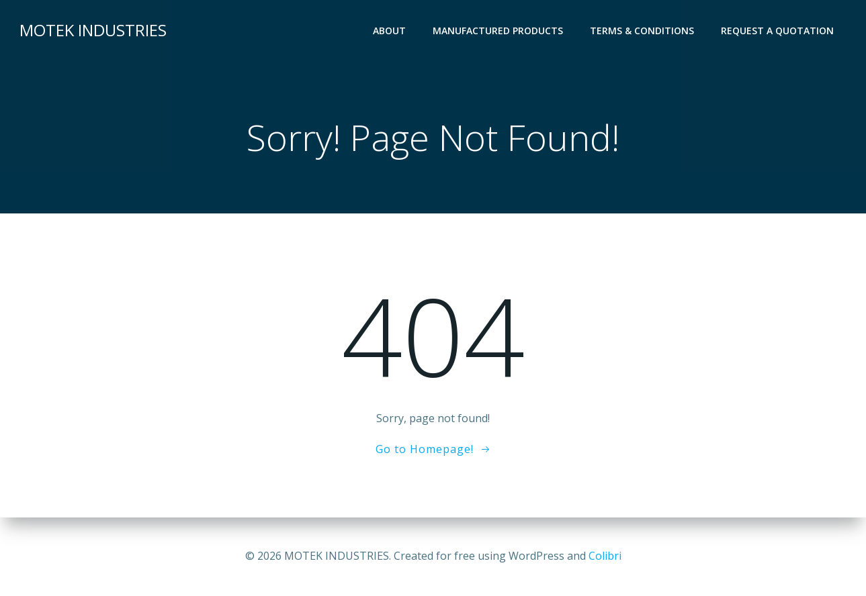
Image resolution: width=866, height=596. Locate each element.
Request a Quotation (777, 30)
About (389, 30)
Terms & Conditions (642, 30)
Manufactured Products (498, 30)
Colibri (605, 555)
